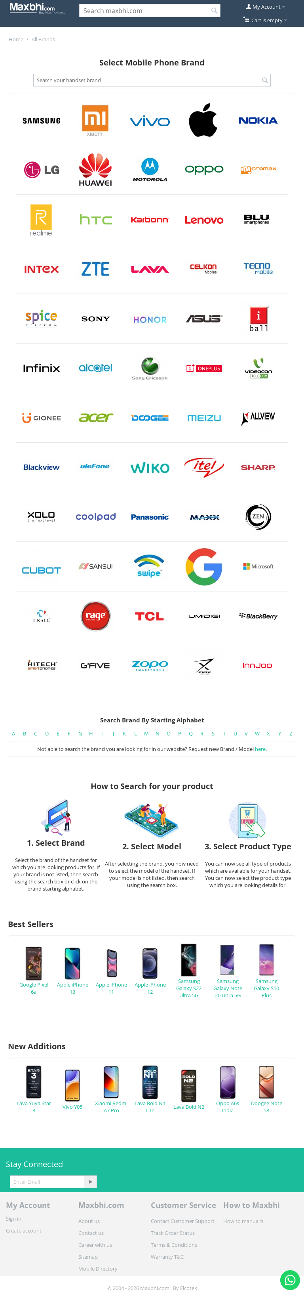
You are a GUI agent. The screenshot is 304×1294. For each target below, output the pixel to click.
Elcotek (188, 1288)
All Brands (43, 39)
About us (89, 1221)
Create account (24, 1230)
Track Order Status (173, 1232)
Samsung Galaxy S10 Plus (266, 977)
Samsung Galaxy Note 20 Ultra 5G (227, 977)
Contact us (91, 1232)
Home (16, 39)
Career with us (95, 1244)
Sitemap (88, 1256)
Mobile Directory (98, 1268)
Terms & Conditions (174, 1244)
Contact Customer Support (183, 1221)
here (260, 749)
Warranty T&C (167, 1256)
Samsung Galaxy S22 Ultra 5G (188, 977)
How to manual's (243, 1221)
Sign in (13, 1218)
